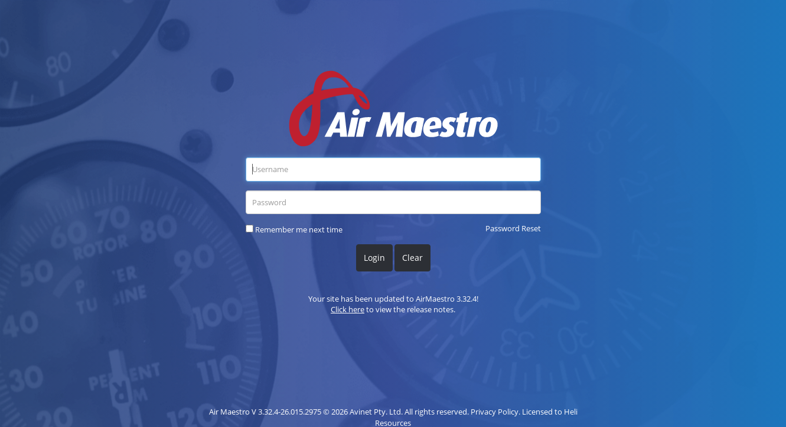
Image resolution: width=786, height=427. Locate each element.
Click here (347, 309)
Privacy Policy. (495, 411)
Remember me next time (299, 229)
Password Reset (513, 228)
